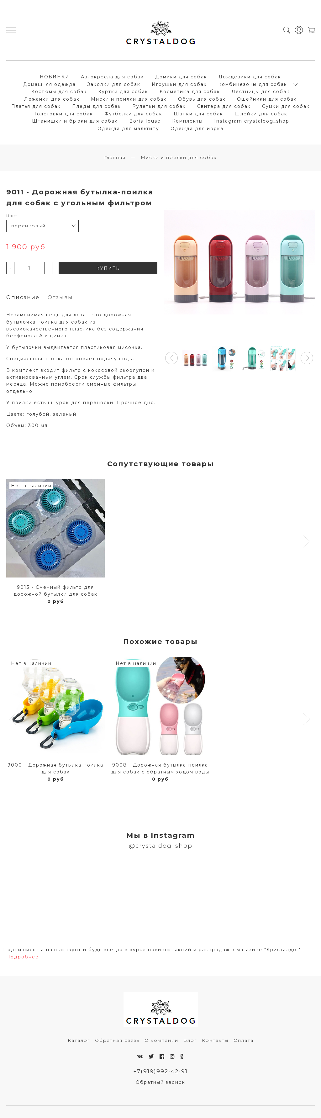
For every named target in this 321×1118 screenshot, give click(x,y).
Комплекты (187, 121)
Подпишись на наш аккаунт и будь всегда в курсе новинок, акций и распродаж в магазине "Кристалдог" (152, 949)
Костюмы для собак (59, 91)
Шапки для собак (198, 114)
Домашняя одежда (49, 84)
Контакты (215, 1040)
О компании (161, 1040)
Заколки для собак (113, 84)
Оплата (244, 1040)
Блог (190, 1040)
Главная (115, 157)
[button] (171, 358)
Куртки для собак (123, 91)
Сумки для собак (286, 106)
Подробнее (22, 957)
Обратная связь (117, 1040)
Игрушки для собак (179, 84)
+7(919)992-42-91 (161, 1071)
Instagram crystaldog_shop (251, 121)
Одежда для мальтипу (128, 128)
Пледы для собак (96, 106)
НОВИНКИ (55, 77)
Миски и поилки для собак (129, 99)
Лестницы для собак (260, 91)
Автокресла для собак (112, 77)
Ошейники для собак (267, 99)
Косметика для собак (190, 91)
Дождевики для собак (249, 77)
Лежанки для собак (52, 99)
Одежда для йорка (197, 128)
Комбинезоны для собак (252, 84)
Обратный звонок (160, 1082)
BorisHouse (145, 121)
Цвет (11, 216)
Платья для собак (36, 106)
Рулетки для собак (159, 106)
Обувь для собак (202, 99)
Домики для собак (181, 77)
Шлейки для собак (260, 114)
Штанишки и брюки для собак (75, 121)
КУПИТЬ (108, 268)
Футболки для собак (133, 114)
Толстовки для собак (63, 114)
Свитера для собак (224, 106)
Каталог (79, 1040)
